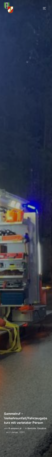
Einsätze (41, 428)
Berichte (31, 428)
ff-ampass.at (15, 428)
